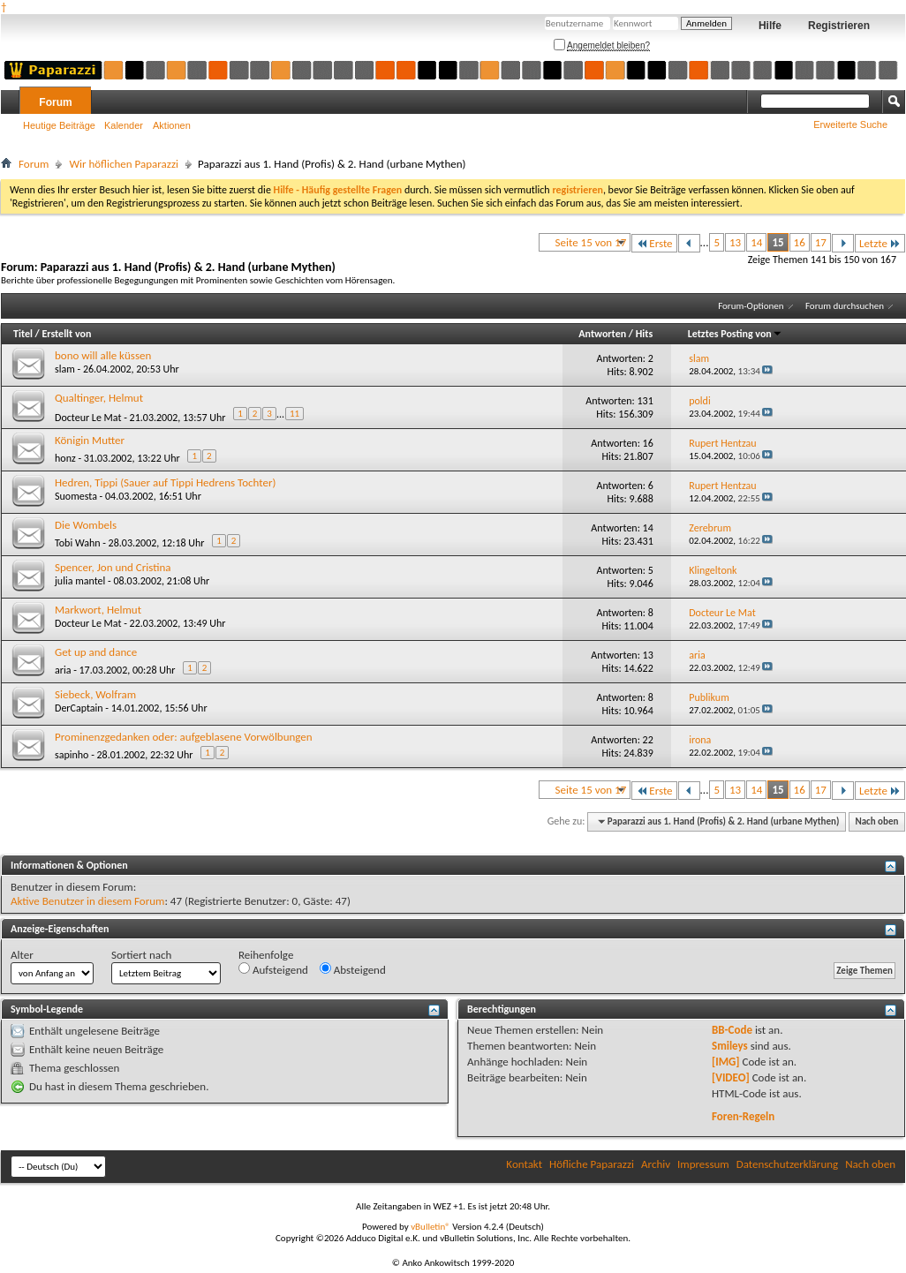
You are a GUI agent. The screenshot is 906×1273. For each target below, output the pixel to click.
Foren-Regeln (743, 1116)
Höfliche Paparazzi (591, 1164)
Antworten (602, 334)
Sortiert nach (141, 954)
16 (799, 242)
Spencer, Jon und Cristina (113, 567)
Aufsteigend (273, 969)
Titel (23, 334)
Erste (654, 243)
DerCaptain (79, 708)
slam (65, 369)
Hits (644, 334)
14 (756, 242)
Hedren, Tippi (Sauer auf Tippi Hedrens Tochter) (165, 482)
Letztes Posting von (735, 334)
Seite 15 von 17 (591, 242)
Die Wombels (86, 524)
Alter (22, 954)
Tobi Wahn (78, 543)
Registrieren (839, 25)
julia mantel (80, 581)
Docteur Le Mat (88, 417)
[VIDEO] (731, 1077)
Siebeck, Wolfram (95, 694)
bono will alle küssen (103, 355)
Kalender (123, 125)
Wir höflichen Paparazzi (123, 163)
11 (294, 413)
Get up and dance (96, 652)
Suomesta (76, 496)
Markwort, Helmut (98, 609)
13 (735, 242)
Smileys (730, 1045)
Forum (55, 102)
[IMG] (726, 1061)
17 (821, 242)
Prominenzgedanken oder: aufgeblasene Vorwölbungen (184, 736)
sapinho (71, 755)
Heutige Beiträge (59, 125)
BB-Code (732, 1029)
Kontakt (524, 1164)
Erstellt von (66, 334)
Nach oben (876, 821)
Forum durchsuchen (844, 306)
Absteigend (353, 969)
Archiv (655, 1164)
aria (63, 670)
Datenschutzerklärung (787, 1164)
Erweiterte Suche (850, 124)
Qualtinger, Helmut (99, 397)
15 (777, 242)
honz (65, 458)
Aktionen (172, 125)
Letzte (880, 243)
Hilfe (770, 25)
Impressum (703, 1164)
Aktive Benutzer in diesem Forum (87, 901)
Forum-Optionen (750, 306)
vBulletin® (430, 1226)
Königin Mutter (90, 440)
